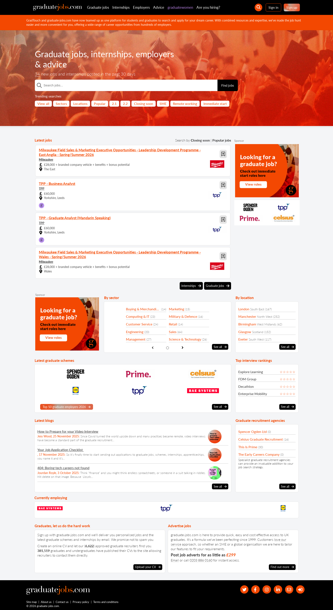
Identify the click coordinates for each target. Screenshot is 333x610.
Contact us (62, 601)
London (243, 308)
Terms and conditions (106, 601)
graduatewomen (180, 7)
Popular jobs (221, 140)
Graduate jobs (98, 7)
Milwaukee (46, 159)
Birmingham (247, 323)
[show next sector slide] (182, 346)
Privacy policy (81, 601)
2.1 (114, 104)
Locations (80, 104)
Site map (31, 601)
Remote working (185, 104)
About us (46, 601)
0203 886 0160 (201, 559)
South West (256, 338)
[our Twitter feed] (243, 588)
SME (162, 104)
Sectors (61, 104)
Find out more (282, 566)
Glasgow (244, 331)
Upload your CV (148, 566)
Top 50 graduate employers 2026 (66, 406)
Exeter (243, 338)
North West (264, 316)
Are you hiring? (208, 7)
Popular (100, 104)
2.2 (125, 104)
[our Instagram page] (266, 588)
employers (155, 54)
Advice (158, 7)
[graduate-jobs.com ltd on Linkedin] (277, 588)
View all (43, 104)
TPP (41, 188)
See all (220, 346)
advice (55, 64)
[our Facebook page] (254, 588)
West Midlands (266, 323)
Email (175, 559)
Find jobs (227, 85)
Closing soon (143, 104)
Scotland (257, 331)
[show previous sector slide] (152, 346)
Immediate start (215, 104)
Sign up (291, 7)
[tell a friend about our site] (288, 588)
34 (37, 73)
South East (257, 308)
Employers (141, 7)
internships (111, 54)
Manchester (247, 316)
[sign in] (300, 588)
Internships (121, 7)
